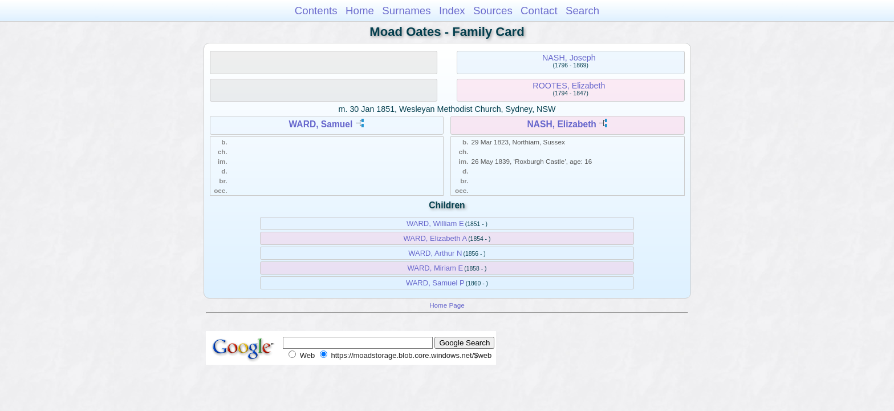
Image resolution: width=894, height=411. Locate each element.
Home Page (447, 305)
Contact (539, 11)
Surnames (406, 11)
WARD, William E (435, 223)
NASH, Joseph (569, 57)
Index (452, 11)
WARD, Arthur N (435, 253)
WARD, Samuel (321, 124)
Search (582, 11)
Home (360, 11)
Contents (316, 11)
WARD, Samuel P (435, 283)
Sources (493, 11)
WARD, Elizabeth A (436, 238)
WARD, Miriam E (435, 268)
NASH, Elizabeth (561, 124)
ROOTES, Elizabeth (569, 85)
